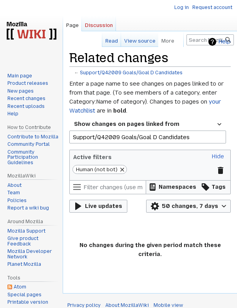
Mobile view (168, 305)
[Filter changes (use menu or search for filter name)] (107, 187)
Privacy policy (84, 305)
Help (224, 41)
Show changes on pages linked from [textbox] (126, 123)
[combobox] (147, 124)
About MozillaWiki (127, 305)
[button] (218, 156)
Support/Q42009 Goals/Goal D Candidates (131, 72)
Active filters (92, 157)
